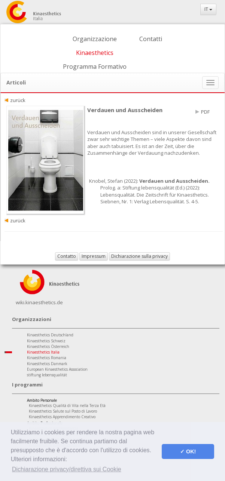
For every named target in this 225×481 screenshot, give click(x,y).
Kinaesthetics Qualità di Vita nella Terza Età (67, 405)
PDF (205, 111)
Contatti (150, 39)
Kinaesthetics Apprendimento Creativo (62, 416)
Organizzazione (95, 39)
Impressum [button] (94, 256)
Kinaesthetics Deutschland (50, 334)
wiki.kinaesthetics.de (39, 302)
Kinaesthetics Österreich (48, 346)
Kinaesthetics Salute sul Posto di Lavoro (63, 411)
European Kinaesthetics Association (57, 369)
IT (208, 9)
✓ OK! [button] (188, 451)
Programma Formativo (95, 66)
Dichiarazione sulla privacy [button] (139, 256)
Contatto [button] (66, 256)
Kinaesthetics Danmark (47, 363)
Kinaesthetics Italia (43, 352)
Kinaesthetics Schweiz (46, 340)
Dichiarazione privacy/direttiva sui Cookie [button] (66, 469)
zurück (17, 100)
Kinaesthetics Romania (46, 357)
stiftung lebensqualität (47, 374)
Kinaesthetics (94, 53)
